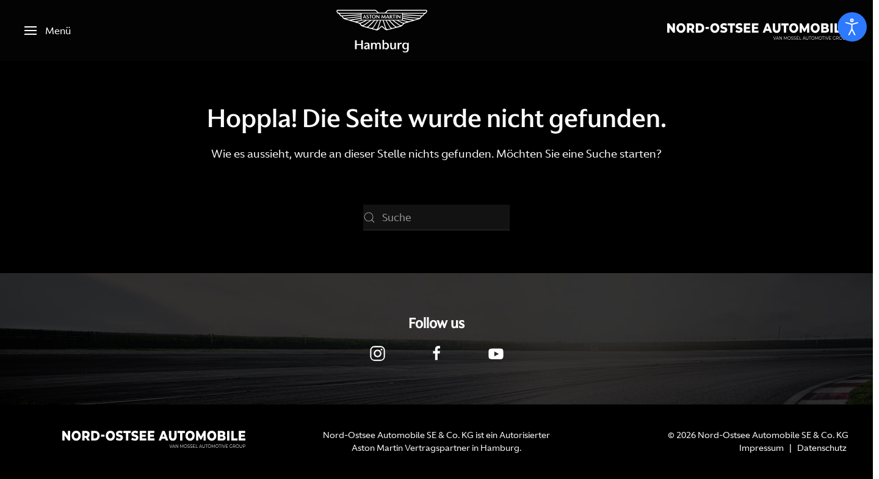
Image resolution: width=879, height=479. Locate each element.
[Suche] (436, 217)
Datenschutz (822, 447)
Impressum (761, 447)
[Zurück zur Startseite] (382, 30)
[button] (47, 30)
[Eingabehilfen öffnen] (852, 27)
